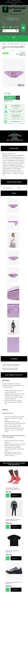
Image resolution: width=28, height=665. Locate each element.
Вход (5, 27)
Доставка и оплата (16, 0)
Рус (6, 23)
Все (14, 133)
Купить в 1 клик (8, 100)
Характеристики (15, 136)
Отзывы (14, 138)
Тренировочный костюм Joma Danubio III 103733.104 (13, 520)
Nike (19, 187)
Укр (4, 23)
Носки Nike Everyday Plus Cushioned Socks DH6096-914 (13, 488)
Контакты (14, 3)
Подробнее (15, 495)
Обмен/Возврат (9, 2)
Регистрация (14, 27)
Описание (14, 134)
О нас (8, 0)
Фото (15, 137)
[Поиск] (10, 30)
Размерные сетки (18, 2)
